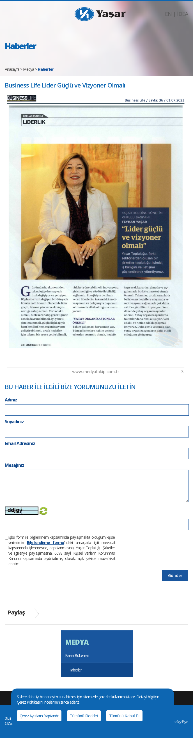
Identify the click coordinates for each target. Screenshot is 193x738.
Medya (28, 69)
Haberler (75, 670)
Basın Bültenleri (77, 655)
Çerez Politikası (28, 702)
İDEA (182, 14)
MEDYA (76, 642)
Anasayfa (12, 69)
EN (168, 14)
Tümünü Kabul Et (124, 716)
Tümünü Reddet (84, 716)
